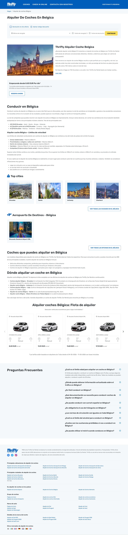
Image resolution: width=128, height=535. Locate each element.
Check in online (40, 4)
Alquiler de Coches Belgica (43, 488)
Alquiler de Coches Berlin (43, 475)
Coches (26, 4)
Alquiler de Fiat (40, 505)
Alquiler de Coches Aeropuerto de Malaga (47, 466)
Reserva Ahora (17, 93)
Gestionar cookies (97, 532)
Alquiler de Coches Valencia (102, 475)
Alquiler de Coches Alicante (14, 477)
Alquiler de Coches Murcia (101, 477)
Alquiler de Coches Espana (14, 488)
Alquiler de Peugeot (12, 507)
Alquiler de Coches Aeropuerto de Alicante (19, 468)
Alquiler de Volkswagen (71, 507)
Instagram (16, 456)
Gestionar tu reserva (111, 4)
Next (123, 332)
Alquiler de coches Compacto (102, 495)
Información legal (70, 532)
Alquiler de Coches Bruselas (15, 475)
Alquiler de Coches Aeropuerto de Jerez (47, 468)
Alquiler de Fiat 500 (12, 514)
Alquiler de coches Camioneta (44, 497)
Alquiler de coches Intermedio (15, 497)
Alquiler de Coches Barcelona (73, 477)
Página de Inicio (11, 495)
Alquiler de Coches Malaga (43, 477)
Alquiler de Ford (69, 505)
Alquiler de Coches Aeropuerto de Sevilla (105, 466)
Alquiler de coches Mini (42, 495)
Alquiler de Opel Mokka (42, 514)
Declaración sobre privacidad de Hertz (53, 532)
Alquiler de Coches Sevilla (72, 475)
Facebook (8, 456)
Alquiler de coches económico (73, 495)
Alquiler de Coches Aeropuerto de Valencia (19, 466)
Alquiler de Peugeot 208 (72, 514)
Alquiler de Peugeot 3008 (101, 514)
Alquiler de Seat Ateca (42, 516)
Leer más (58, 73)
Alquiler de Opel (98, 505)
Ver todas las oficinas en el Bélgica (104, 248)
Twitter (12, 456)
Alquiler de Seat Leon (71, 516)
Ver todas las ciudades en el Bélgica (104, 209)
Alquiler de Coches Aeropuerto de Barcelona (77, 466)
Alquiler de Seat (40, 507)
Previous (5, 332)
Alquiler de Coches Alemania (73, 488)
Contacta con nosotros (61, 4)
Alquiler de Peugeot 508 (14, 516)
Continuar (111, 33)
